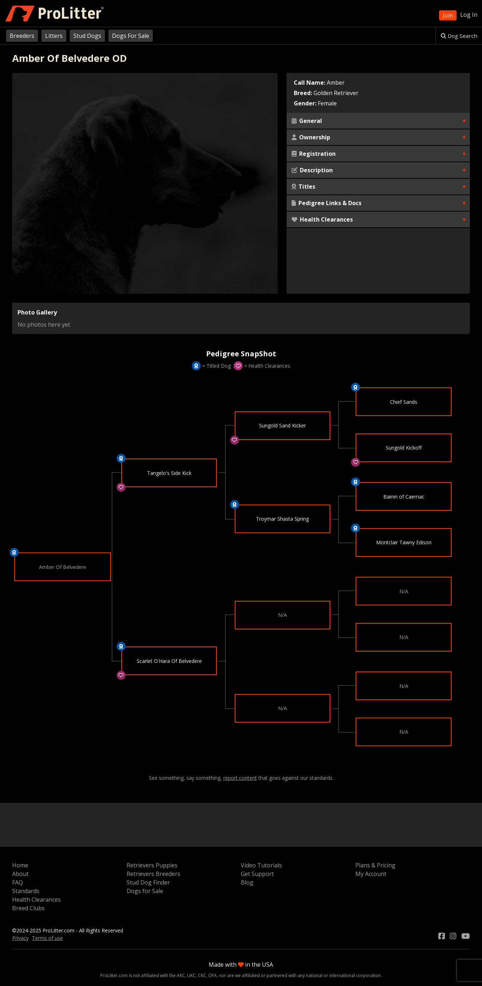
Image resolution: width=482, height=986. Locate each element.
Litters (54, 36)
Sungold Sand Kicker (282, 425)
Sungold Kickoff (404, 447)
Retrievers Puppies (152, 865)
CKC (202, 975)
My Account (370, 874)
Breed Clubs (28, 908)
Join (448, 15)
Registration (314, 154)
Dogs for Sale (145, 891)
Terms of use (47, 938)
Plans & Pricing (375, 865)
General (307, 121)
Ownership (311, 137)
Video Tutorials (261, 865)
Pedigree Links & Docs (326, 203)
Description (312, 170)
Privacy (20, 938)
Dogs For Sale (130, 36)
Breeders (22, 36)
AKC (181, 975)
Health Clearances (322, 219)
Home (20, 865)
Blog (247, 882)
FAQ (17, 882)
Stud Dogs (87, 36)
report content (240, 778)
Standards (25, 891)
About (20, 874)
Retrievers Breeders (153, 874)
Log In (468, 15)
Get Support (257, 874)
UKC (191, 975)
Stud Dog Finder (148, 882)
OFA (212, 975)
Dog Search (459, 35)
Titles (303, 186)
